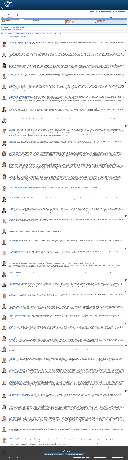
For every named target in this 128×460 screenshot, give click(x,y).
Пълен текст (22, 14)
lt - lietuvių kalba (110, 11)
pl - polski (116, 11)
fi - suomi (124, 11)
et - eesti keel (98, 11)
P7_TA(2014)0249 (100, 21)
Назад (10, 14)
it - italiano (107, 11)
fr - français (103, 11)
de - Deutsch (96, 11)
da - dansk (95, 11)
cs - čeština (93, 11)
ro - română (120, 11)
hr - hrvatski (106, 11)
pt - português (118, 11)
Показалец (4, 14)
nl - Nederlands (115, 11)
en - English (101, 11)
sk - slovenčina (121, 11)
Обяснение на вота (69, 23)
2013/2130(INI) (10, 17)
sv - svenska (126, 11)
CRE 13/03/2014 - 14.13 (70, 22)
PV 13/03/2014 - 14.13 (69, 21)
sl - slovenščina (123, 11)
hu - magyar (112, 11)
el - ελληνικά (99, 11)
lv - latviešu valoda (109, 11)
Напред (14, 14)
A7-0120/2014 (5, 21)
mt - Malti (113, 11)
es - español (92, 11)
